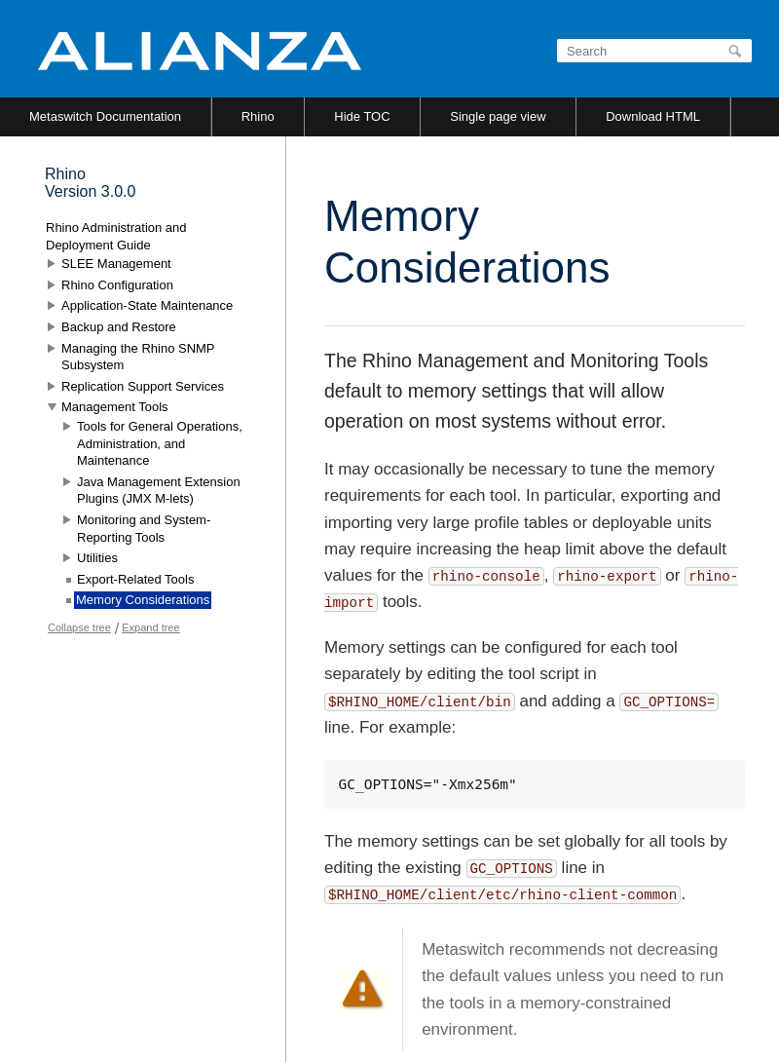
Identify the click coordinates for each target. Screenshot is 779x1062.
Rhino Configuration (117, 285)
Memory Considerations (142, 599)
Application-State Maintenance (147, 305)
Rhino (258, 116)
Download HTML (653, 116)
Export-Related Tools (135, 579)
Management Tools (114, 406)
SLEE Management (116, 263)
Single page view (497, 116)
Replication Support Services (142, 386)
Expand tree (150, 627)
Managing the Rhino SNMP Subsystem (137, 357)
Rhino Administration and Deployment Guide (116, 236)
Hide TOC (362, 116)
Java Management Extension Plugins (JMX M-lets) (159, 490)
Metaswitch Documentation (105, 116)
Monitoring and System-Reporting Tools (143, 528)
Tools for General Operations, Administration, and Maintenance (159, 443)
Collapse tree (79, 627)
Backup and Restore (118, 327)
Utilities (97, 557)
